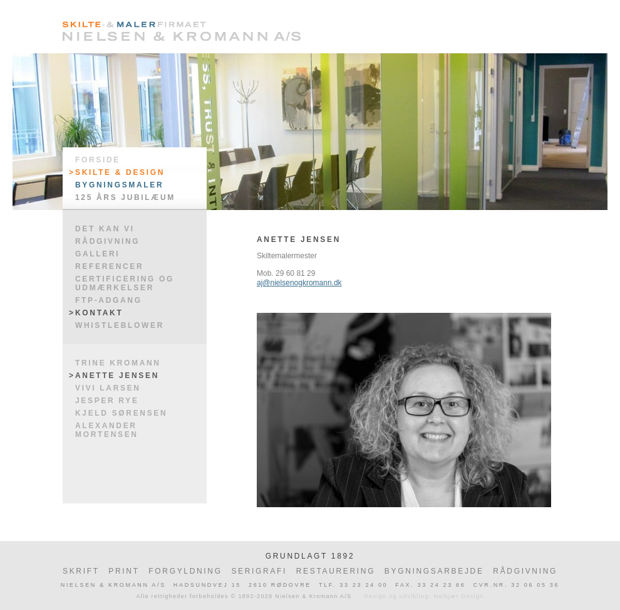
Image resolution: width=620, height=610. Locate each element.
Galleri (97, 254)
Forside (97, 159)
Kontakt (99, 312)
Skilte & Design (120, 172)
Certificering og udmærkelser (124, 283)
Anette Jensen (117, 375)
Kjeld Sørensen (121, 413)
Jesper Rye (107, 400)
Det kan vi (105, 228)
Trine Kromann (118, 363)
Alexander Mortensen (106, 430)
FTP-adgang (108, 300)
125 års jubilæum (125, 197)
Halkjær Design (458, 596)
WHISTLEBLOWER (119, 325)
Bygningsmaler (119, 185)
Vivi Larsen (108, 388)
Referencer (109, 266)
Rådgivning (107, 241)
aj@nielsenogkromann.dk (299, 282)
